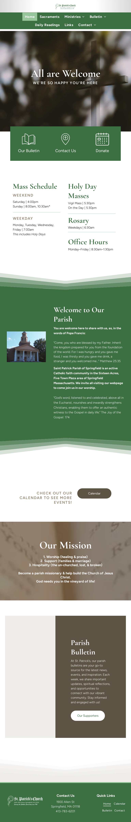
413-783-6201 (65, 811)
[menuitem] (29, 17)
